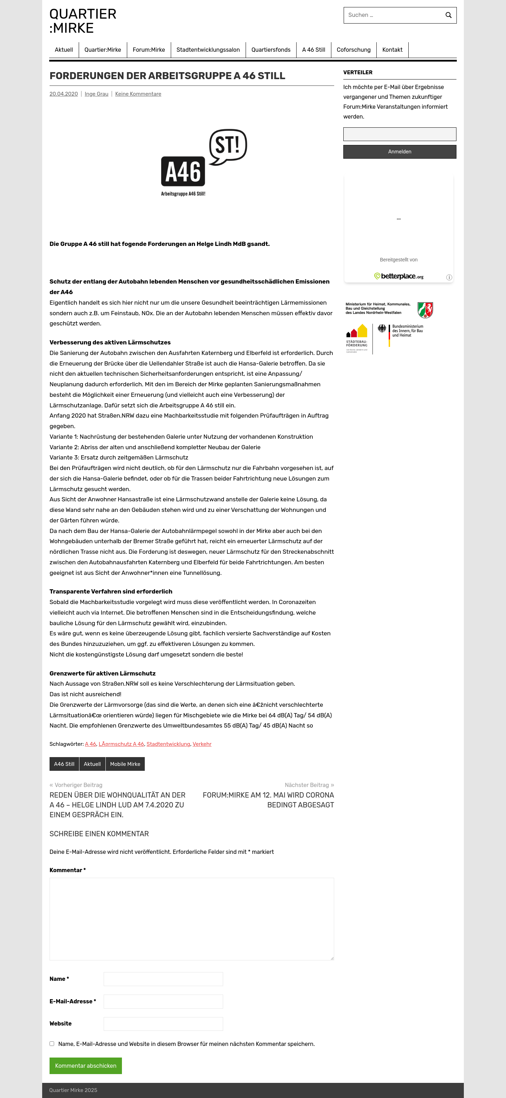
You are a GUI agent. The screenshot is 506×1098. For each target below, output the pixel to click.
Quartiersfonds (271, 49)
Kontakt (392, 49)
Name (59, 979)
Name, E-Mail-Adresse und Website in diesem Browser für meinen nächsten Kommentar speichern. (186, 1044)
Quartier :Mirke (84, 21)
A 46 (90, 744)
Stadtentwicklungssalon (208, 49)
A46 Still (64, 764)
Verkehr (202, 744)
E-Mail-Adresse (73, 1001)
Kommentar (68, 870)
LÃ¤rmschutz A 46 (121, 744)
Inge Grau (96, 94)
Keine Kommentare (138, 94)
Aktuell (64, 49)
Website (61, 1023)
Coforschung (354, 49)
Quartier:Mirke (103, 49)
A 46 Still (313, 49)
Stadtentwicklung (168, 744)
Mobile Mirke (125, 764)
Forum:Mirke (149, 49)
